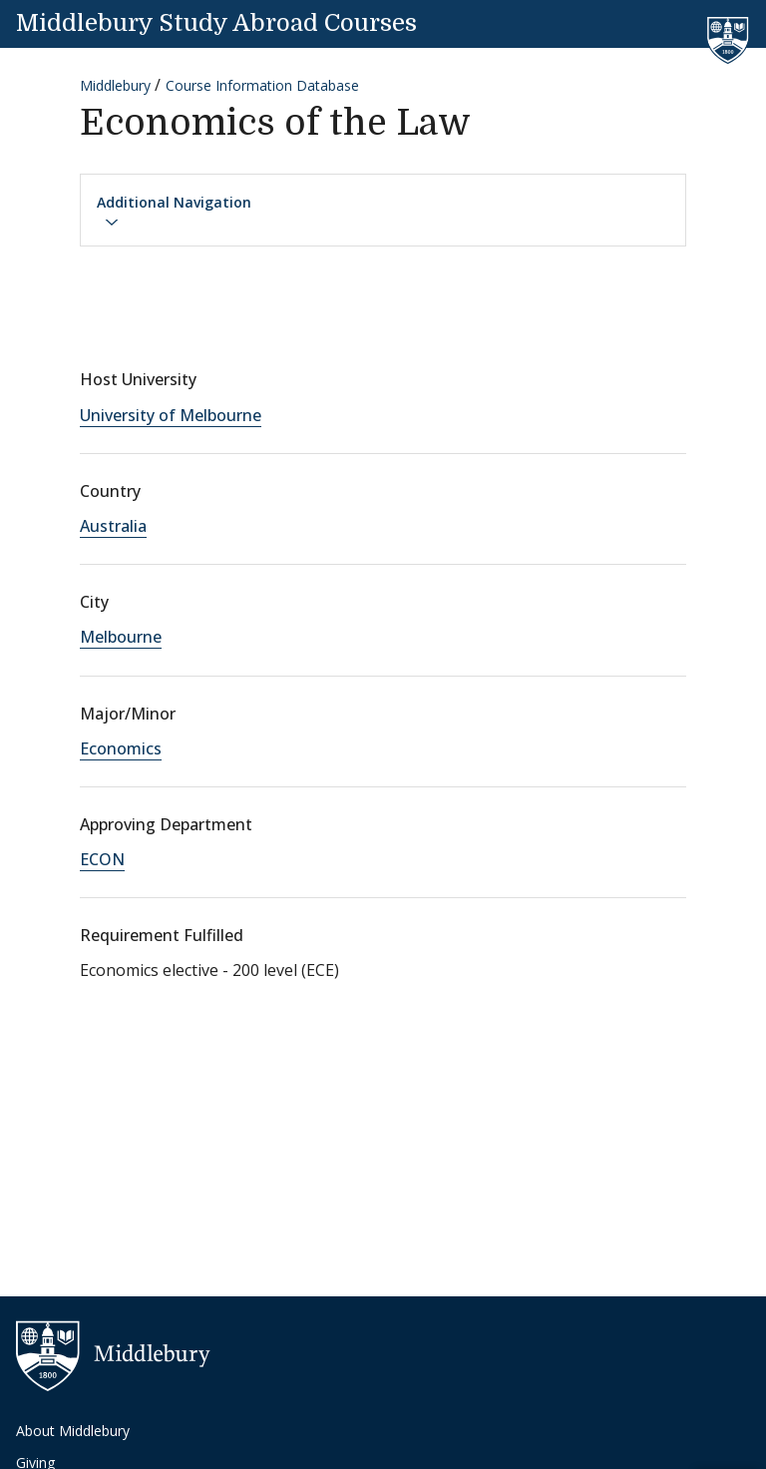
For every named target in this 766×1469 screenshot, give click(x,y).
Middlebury (115, 85)
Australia (113, 526)
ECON (102, 859)
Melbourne (121, 637)
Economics (121, 748)
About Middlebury (73, 1430)
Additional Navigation (174, 212)
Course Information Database (262, 85)
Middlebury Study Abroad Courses (216, 23)
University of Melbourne (170, 415)
